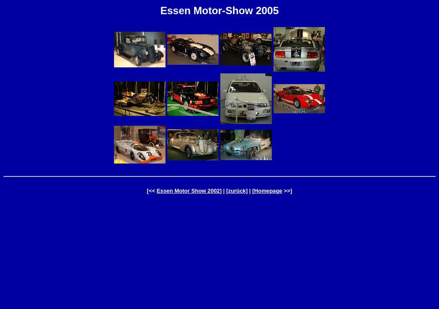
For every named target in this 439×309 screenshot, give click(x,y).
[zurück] (237, 191)
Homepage (268, 191)
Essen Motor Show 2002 (188, 191)
